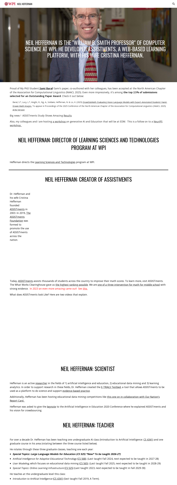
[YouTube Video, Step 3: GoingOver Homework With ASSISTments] (129, 330)
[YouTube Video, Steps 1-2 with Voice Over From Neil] (47, 330)
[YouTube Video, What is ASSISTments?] (95, 231)
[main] (95, 45)
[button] (173, 4)
